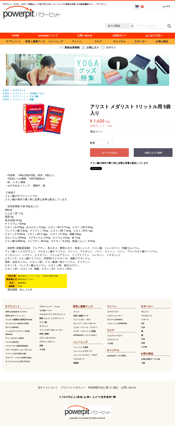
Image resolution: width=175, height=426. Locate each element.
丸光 (143, 327)
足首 (143, 343)
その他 (42, 349)
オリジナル (119, 41)
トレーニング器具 (80, 347)
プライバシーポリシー (73, 387)
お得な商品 (162, 41)
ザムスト (145, 312)
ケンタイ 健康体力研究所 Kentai (18, 320)
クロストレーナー (114, 316)
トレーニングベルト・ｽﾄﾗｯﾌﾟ (85, 355)
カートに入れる (109, 152)
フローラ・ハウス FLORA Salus (18, 357)
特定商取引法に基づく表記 (103, 387)
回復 (41, 346)
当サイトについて (48, 387)
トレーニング (55, 41)
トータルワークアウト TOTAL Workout (17, 332)
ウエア (98, 41)
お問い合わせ (84, 35)
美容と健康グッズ (35, 41)
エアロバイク (112, 312)
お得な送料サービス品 (150, 359)
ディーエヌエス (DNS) (14, 338)
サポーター (140, 41)
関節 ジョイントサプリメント (51, 318)
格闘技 (76, 363)
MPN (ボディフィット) (14, 316)
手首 (143, 339)
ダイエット (44, 326)
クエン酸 (43, 322)
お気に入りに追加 (153, 152)
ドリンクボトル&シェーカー (51, 330)
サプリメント (13, 41)
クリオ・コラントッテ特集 (84, 331)
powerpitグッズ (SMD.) (116, 355)
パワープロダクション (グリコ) (18, 350)
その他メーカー (45, 310)
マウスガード (78, 359)
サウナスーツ (112, 340)
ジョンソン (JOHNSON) (117, 323)
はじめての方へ (154, 35)
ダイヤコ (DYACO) (114, 320)
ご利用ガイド (118, 35)
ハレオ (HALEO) (12, 342)
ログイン (108, 47)
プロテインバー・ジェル (49, 307)
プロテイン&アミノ (47, 342)
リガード (145, 320)
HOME (15, 35)
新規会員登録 (69, 47)
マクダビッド (146, 316)
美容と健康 (44, 334)
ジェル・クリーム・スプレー (85, 327)
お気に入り (90, 47)
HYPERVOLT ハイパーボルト (85, 335)
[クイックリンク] (169, 26)
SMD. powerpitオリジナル (16, 312)
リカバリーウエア (114, 335)
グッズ (76, 312)
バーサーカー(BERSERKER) (16, 346)
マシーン (77, 41)
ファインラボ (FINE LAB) (15, 354)
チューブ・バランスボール (84, 323)
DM (142, 323)
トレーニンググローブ (82, 351)
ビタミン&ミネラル (47, 338)
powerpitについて (48, 35)
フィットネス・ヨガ (81, 320)
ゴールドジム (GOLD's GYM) (17, 323)
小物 (143, 363)
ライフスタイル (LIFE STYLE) (17, 361)
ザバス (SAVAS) (12, 327)
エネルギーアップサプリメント (52, 314)
